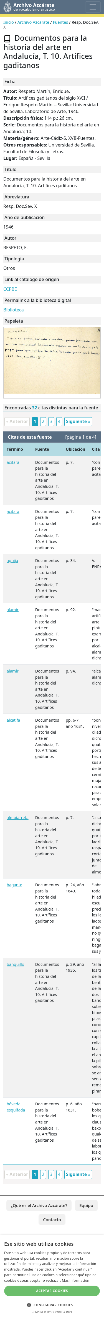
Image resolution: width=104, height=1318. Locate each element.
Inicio (8, 22)
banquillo (15, 964)
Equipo (86, 1205)
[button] (52, 1305)
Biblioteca (13, 310)
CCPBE (10, 289)
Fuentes (60, 22)
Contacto (52, 1219)
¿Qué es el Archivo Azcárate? (39, 1205)
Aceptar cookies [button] (52, 1290)
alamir (13, 609)
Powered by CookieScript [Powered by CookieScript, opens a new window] (52, 1312)
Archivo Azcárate (33, 22)
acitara (13, 511)
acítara (13, 462)
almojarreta (18, 817)
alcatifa (13, 720)
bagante (14, 884)
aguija (12, 560)
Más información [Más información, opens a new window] (75, 1280)
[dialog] (52, 1276)
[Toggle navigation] (93, 7)
